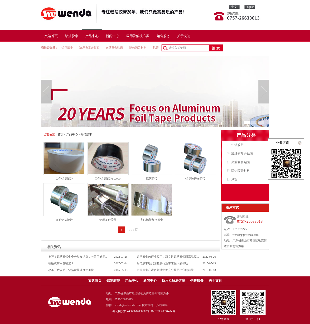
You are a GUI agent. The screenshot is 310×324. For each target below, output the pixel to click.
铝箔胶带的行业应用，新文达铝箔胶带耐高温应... (168, 256)
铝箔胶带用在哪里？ (61, 263)
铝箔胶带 (71, 36)
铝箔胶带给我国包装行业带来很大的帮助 (162, 263)
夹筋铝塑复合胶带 (151, 219)
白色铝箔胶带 (64, 178)
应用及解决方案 (138, 36)
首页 (60, 134)
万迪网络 (162, 305)
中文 (234, 7)
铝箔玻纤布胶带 (195, 178)
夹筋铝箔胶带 (64, 219)
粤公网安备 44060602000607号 (131, 311)
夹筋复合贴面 (114, 47)
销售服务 (163, 36)
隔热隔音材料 (137, 47)
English (250, 7)
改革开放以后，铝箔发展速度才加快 (71, 270)
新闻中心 (112, 36)
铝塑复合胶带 (107, 219)
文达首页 (51, 36)
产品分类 (246, 135)
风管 (156, 47)
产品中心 (92, 36)
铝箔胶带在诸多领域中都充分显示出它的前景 (165, 270)
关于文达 (183, 36)
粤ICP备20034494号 (163, 311)
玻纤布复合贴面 (89, 47)
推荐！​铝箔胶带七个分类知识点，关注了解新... (77, 256)
